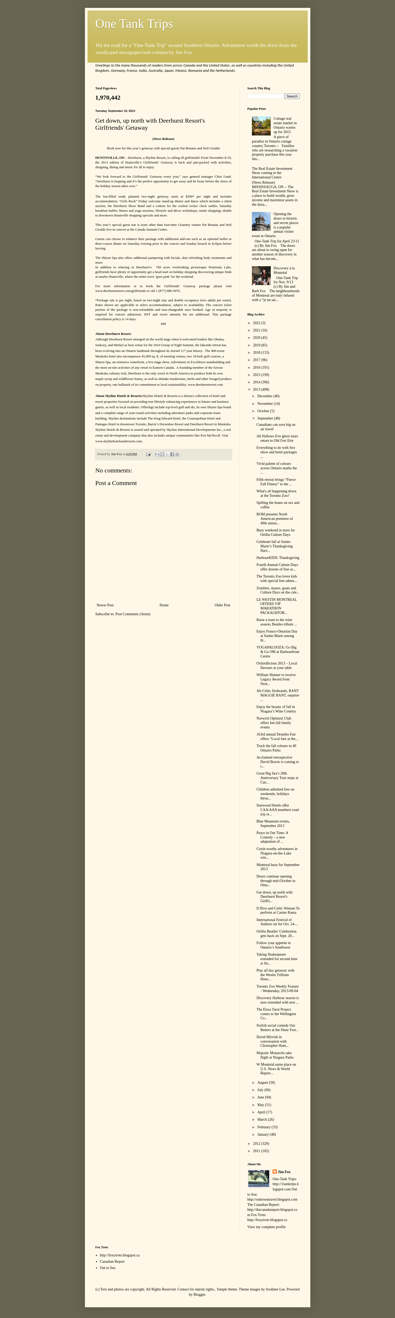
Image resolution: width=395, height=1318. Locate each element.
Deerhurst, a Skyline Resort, (147, 158)
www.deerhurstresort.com (113, 291)
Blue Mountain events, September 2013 (273, 823)
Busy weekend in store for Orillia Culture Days (275, 532)
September (265, 418)
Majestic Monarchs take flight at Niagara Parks (274, 1055)
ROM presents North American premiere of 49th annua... (274, 518)
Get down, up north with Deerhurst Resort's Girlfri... (274, 896)
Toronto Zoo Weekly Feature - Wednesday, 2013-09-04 (277, 988)
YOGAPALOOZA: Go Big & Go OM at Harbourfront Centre (277, 651)
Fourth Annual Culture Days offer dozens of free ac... (277, 567)
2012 (257, 1144)
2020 (257, 338)
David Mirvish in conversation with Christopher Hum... (272, 1041)
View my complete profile (266, 1227)
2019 (257, 345)
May (261, 1105)
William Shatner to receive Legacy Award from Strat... (276, 679)
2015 (257, 375)
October (263, 411)
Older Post (222, 605)
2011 (257, 1151)
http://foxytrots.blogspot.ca (120, 1255)
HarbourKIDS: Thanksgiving (277, 558)
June (261, 1097)
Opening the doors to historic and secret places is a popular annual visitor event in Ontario (275, 225)
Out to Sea (107, 1268)
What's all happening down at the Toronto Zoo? (276, 493)
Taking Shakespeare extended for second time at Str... (276, 958)
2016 (257, 367)
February (264, 1127)
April (261, 1112)
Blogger (199, 1295)
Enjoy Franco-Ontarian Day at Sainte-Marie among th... (276, 635)
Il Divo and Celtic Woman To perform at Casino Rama (278, 910)
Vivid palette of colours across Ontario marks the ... (276, 468)
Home (164, 605)
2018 (257, 353)
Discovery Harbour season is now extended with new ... (277, 1000)
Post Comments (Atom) (133, 614)
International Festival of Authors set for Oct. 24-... (277, 922)
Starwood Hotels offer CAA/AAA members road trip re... (277, 809)
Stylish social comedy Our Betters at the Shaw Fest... (277, 1027)
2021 (257, 330)
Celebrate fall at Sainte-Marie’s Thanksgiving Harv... (274, 546)
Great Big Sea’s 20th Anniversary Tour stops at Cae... (277, 777)
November (265, 404)
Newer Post (105, 605)
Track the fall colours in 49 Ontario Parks (276, 748)
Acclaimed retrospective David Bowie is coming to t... (277, 761)
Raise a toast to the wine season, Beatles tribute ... (276, 622)
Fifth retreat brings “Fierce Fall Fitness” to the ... (276, 482)
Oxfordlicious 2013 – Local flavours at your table (276, 665)
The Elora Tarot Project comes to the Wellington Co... (276, 1013)
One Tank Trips (134, 23)
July (260, 1090)
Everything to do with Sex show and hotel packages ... (276, 452)
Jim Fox (284, 1172)
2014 (257, 382)
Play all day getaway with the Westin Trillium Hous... (275, 974)
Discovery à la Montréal (284, 270)
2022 (257, 323)
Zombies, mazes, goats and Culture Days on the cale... (277, 590)
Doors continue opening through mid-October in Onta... (275, 880)
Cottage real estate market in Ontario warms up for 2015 (285, 125)
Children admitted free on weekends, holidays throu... (275, 793)
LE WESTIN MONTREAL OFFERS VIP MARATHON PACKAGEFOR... (276, 606)
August (263, 1083)
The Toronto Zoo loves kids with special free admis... (276, 578)
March (262, 1119)
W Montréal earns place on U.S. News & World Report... (276, 1069)
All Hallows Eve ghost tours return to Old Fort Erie (277, 438)
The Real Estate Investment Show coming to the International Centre (272, 173)
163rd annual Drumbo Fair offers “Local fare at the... (277, 736)
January (263, 1134)
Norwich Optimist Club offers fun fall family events (273, 722)
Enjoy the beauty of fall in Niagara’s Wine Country (276, 709)
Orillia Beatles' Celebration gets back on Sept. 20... (276, 933)
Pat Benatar (210, 225)
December (265, 396)
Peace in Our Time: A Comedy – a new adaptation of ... (272, 837)
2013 (257, 389)
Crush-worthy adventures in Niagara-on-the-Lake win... (276, 853)
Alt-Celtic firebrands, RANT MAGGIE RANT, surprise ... (277, 695)
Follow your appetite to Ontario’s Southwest (273, 945)
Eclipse (217, 244)
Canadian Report (112, 1261)
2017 (257, 360)
